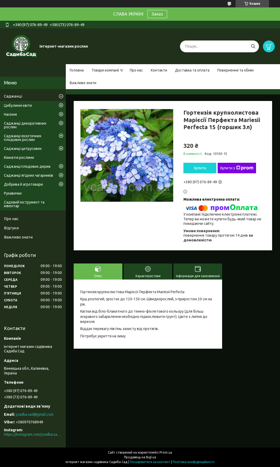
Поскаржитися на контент (150, 462)
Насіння (10, 114)
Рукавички (13, 193)
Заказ (157, 14)
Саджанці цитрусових (23, 148)
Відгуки (11, 228)
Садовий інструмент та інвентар (24, 204)
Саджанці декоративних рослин (25, 125)
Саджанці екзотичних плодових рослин (22, 138)
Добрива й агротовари (23, 184)
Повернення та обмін (235, 70)
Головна (77, 70)
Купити (200, 168)
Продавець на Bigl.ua (140, 457)
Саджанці (13, 96)
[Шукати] (253, 46)
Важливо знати (83, 83)
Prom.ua (165, 452)
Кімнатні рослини (19, 157)
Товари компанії (105, 70)
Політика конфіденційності (193, 462)
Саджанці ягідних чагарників (28, 175)
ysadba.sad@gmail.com (34, 414)
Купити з (236, 168)
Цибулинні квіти (18, 105)
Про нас (136, 70)
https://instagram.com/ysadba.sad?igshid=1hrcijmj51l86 (33, 434)
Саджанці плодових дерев (27, 166)
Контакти (159, 70)
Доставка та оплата (192, 70)
